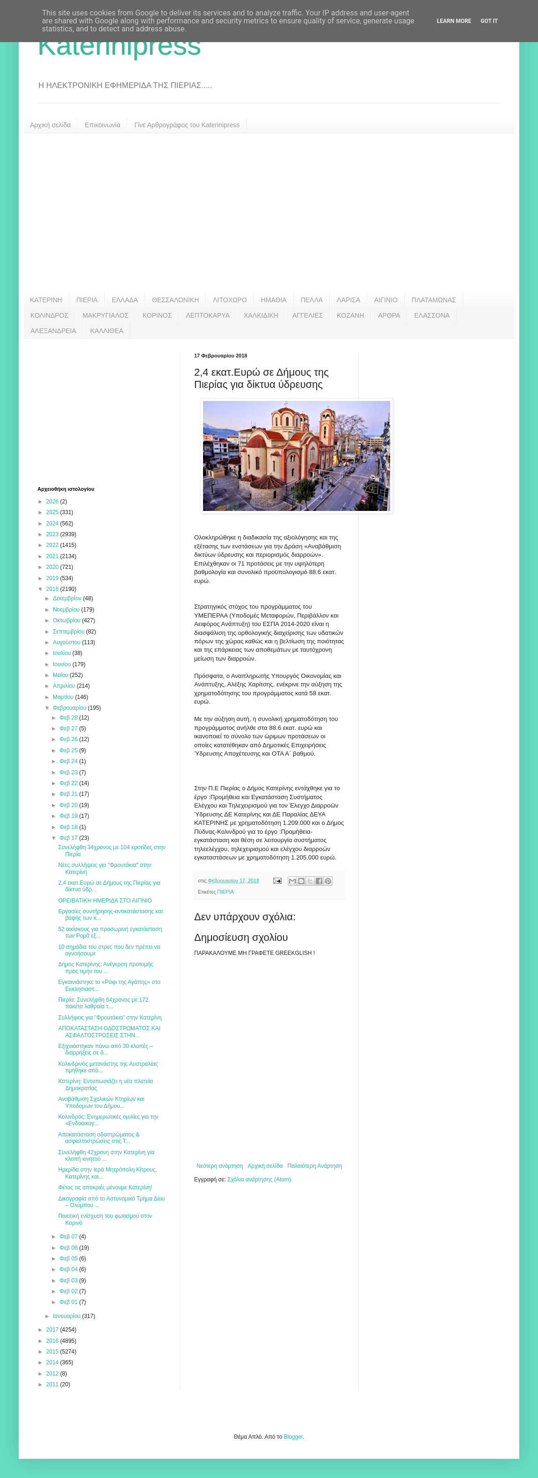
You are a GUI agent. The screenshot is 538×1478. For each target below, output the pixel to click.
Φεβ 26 (69, 739)
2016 (53, 1341)
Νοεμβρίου (67, 609)
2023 (53, 534)
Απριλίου (65, 686)
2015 (53, 1351)
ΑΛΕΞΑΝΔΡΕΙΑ (53, 331)
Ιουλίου (63, 653)
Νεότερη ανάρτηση (219, 1166)
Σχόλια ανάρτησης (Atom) (259, 1179)
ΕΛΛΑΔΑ (125, 300)
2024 (53, 523)
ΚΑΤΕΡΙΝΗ (46, 300)
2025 (53, 512)
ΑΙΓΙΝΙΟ (386, 300)
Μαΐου (61, 675)
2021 (53, 556)
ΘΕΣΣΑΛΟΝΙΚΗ (175, 300)
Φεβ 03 (69, 1280)
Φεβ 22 (69, 783)
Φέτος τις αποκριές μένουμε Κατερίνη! (105, 1187)
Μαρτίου (64, 697)
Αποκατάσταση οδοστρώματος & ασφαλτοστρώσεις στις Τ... (98, 1137)
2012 (53, 1373)
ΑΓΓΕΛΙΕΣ (307, 315)
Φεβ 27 (69, 728)
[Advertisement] (269, 212)
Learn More (454, 21)
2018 (53, 589)
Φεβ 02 (69, 1291)
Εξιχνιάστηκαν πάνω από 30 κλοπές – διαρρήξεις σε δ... (105, 1049)
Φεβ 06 (69, 1248)
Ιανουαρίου (67, 1316)
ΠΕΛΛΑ (312, 300)
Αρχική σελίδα (50, 125)
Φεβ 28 (69, 717)
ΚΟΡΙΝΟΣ (157, 315)
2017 (53, 1329)
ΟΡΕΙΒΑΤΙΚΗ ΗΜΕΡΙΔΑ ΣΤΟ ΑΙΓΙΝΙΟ (105, 900)
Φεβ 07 (69, 1236)
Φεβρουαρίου (70, 708)
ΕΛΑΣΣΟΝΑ (432, 315)
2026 (53, 501)
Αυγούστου (67, 642)
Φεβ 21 (69, 794)
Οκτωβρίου (67, 620)
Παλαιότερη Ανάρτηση (314, 1166)
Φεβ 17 (69, 838)
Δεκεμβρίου (68, 598)
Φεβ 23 (69, 772)
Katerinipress (119, 45)
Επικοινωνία (102, 125)
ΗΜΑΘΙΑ (274, 300)
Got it (489, 21)
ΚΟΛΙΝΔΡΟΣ (49, 315)
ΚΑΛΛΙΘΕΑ (107, 331)
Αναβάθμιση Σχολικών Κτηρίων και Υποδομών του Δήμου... (101, 1102)
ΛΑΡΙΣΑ (348, 300)
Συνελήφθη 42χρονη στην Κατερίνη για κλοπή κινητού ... (106, 1155)
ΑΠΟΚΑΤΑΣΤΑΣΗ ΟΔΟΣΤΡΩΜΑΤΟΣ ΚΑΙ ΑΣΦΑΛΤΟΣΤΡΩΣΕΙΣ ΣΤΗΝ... (109, 1031)
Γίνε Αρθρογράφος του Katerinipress (187, 125)
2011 (53, 1384)
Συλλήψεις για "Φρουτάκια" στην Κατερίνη (109, 1017)
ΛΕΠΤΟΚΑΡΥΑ (208, 315)
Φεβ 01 (69, 1302)
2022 (53, 545)
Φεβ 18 (69, 827)
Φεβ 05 (69, 1258)
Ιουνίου (63, 664)
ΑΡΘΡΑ (389, 315)
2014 (53, 1362)
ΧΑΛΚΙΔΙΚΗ (261, 315)
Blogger (293, 1437)
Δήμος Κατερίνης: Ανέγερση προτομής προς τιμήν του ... (105, 967)
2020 (53, 567)
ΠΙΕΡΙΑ (87, 300)
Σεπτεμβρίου (69, 631)
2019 (53, 578)
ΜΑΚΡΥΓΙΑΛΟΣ (105, 315)
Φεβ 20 (69, 805)
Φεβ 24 (69, 761)
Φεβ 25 (69, 750)
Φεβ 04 (69, 1269)
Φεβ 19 (69, 816)
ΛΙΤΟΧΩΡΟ (230, 300)
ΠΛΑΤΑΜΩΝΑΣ (434, 300)
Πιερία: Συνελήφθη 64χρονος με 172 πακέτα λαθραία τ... (103, 1003)
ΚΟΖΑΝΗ (350, 315)
